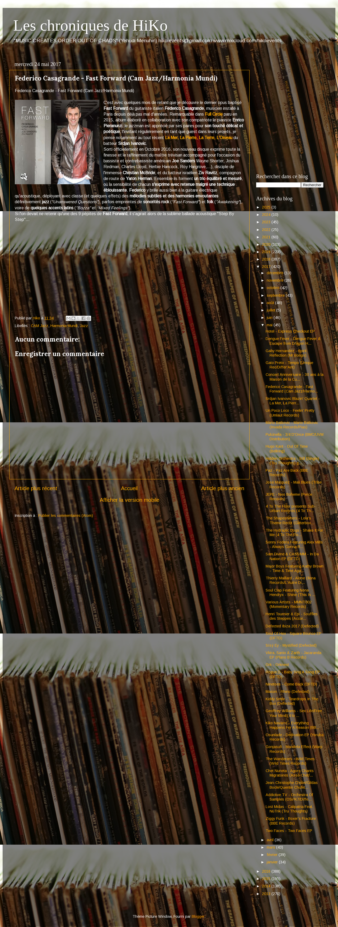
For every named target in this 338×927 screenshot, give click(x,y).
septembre (276, 295)
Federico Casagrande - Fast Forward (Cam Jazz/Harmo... (292, 389)
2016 (266, 871)
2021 (266, 237)
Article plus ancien (222, 488)
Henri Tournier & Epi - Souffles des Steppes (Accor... (292, 616)
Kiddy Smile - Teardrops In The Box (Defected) (292, 701)
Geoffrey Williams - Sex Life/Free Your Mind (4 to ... (294, 713)
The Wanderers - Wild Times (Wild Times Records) (290, 761)
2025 (266, 207)
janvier (273, 862)
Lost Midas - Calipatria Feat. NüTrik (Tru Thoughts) (289, 809)
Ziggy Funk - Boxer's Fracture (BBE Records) (291, 820)
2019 (266, 252)
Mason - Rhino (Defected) (287, 691)
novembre (275, 280)
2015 (266, 879)
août (271, 303)
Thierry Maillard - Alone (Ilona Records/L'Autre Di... (291, 580)
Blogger (198, 916)
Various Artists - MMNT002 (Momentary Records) (289, 604)
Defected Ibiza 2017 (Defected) (292, 626)
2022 (266, 230)
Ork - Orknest (277, 665)
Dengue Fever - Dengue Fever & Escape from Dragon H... (293, 341)
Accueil (129, 488)
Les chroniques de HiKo (90, 25)
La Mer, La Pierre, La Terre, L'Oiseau (198, 137)
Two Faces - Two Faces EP (289, 831)
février (273, 855)
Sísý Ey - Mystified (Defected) (291, 645)
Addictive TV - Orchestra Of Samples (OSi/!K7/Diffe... (289, 797)
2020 (266, 244)
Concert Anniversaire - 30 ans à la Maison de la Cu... (294, 376)
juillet (271, 310)
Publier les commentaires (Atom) (65, 515)
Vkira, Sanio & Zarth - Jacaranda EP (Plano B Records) (293, 655)
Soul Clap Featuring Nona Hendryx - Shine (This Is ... (290, 592)
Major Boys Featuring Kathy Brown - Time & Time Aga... (294, 568)
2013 (266, 894)
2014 (266, 886)
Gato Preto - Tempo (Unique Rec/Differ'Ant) (289, 365)
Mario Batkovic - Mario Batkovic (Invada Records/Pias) (292, 424)
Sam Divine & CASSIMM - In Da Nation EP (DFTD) (292, 556)
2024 (266, 214)
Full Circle (214, 114)
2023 (266, 222)
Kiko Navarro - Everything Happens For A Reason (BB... (292, 725)
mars (271, 847)
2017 (266, 266)
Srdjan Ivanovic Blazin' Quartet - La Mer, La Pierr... (293, 400)
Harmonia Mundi (64, 326)
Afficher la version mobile (129, 500)
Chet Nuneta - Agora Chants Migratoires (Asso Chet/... (290, 773)
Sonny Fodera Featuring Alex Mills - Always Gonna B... (294, 544)
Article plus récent (36, 488)
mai (270, 325)
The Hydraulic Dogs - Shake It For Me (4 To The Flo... (294, 532)
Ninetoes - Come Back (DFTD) (291, 684)
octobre (273, 288)
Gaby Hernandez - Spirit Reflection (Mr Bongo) (286, 353)
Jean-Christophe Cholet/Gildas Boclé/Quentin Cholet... (292, 785)
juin (270, 317)
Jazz (84, 326)
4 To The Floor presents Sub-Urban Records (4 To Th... (291, 508)
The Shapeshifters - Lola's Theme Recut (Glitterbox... (290, 520)
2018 (266, 259)
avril (271, 840)
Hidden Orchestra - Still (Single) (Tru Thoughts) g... (292, 460)
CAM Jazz (39, 326)
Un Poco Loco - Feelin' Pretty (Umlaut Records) (290, 412)
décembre (275, 273)
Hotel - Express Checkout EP (290, 331)
